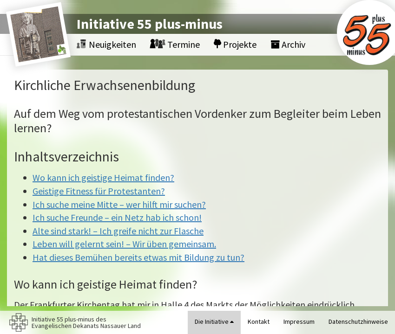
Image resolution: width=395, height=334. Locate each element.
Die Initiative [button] (214, 321)
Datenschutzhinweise (358, 321)
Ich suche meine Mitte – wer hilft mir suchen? (119, 204)
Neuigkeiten (106, 44)
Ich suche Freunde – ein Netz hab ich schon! (117, 217)
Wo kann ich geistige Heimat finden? (103, 177)
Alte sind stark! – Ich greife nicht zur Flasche (118, 231)
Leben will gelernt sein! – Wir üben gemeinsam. (124, 244)
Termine (175, 44)
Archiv (287, 44)
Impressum (299, 321)
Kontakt (259, 321)
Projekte (235, 44)
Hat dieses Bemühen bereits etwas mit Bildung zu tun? (138, 257)
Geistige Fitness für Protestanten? (99, 191)
